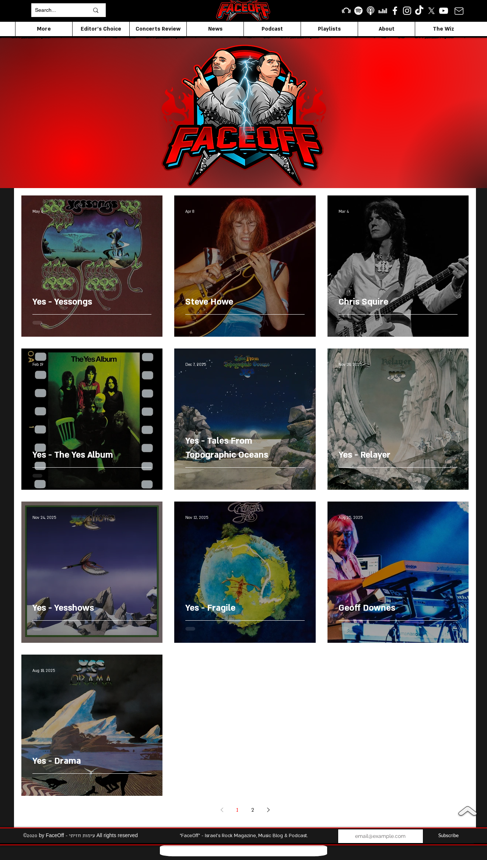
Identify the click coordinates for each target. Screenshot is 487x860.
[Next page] (268, 809)
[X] (431, 10)
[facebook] (394, 10)
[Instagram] (407, 10)
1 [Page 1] (237, 810)
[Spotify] (358, 10)
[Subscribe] (448, 836)
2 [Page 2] (252, 810)
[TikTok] (419, 10)
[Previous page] (221, 809)
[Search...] (56, 10)
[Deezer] (382, 10)
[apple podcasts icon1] (370, 10)
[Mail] (459, 11)
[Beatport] (346, 10)
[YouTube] (443, 10)
